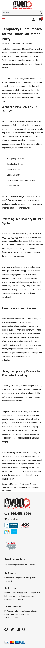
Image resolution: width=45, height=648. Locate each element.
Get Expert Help (34, 593)
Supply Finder (23, 593)
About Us (23, 578)
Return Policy (21, 614)
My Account (8, 611)
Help (27, 614)
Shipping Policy (10, 614)
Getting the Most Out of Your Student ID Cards (19, 484)
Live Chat (13, 519)
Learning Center (15, 596)
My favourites (19, 611)
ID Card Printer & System (13, 599)
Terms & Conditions (11, 618)
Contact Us (8, 581)
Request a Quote (30, 611)
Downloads (35, 578)
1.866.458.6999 (19, 514)
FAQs (6, 596)
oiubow (29, 44)
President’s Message (12, 578)
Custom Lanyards (27, 596)
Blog (29, 578)
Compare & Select (11, 593)
